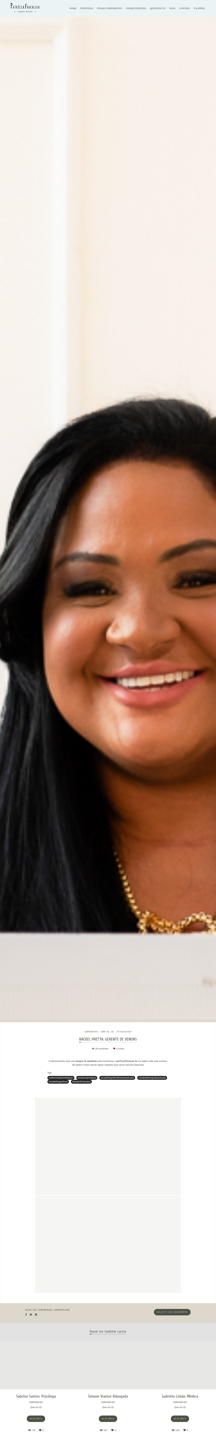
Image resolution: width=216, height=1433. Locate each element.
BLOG (172, 8)
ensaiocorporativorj (87, 1077)
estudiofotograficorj (58, 1081)
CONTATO (184, 8)
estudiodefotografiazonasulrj (152, 1077)
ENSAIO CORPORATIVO (109, 8)
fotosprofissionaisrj (81, 1081)
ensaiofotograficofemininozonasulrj (117, 1077)
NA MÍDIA (199, 8)
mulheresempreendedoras (61, 1077)
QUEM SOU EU (158, 8)
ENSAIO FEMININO (136, 8)
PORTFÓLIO (86, 8)
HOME (72, 8)
